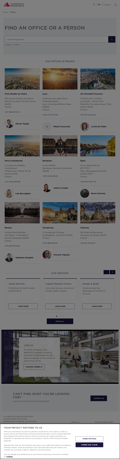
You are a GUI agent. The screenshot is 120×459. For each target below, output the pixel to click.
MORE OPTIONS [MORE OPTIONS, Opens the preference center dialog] (89, 439)
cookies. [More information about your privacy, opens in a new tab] (9, 456)
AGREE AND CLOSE (89, 445)
